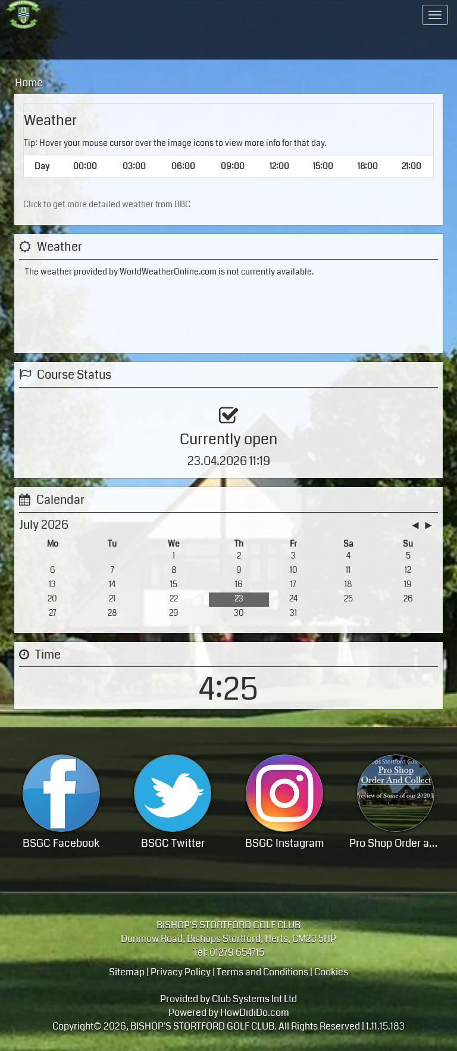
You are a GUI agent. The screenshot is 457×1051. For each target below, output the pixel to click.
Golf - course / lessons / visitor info (43, 44)
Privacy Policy (181, 971)
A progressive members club (140, 14)
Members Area (304, 14)
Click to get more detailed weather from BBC (106, 204)
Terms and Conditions (262, 971)
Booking (122, 609)
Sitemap (127, 971)
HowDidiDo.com (254, 1012)
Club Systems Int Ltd (254, 998)
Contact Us (400, 14)
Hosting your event (140, 44)
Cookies (331, 971)
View (334, 609)
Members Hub (312, 44)
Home (48, 14)
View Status (53, 431)
